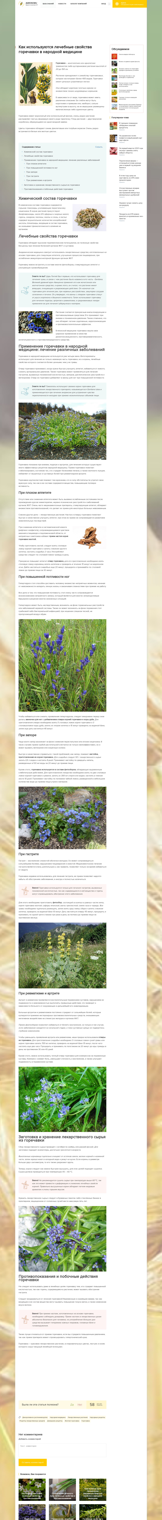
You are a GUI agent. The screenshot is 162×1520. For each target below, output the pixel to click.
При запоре (32, 172)
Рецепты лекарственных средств (32, 1421)
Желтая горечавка (72, 1421)
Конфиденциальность (91, 1505)
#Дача (132, 4)
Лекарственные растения (78, 1417)
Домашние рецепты (54, 1421)
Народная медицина (57, 1417)
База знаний (48, 4)
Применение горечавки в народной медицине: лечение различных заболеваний (62, 160)
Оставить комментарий (33, 1462)
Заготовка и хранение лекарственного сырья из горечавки (52, 185)
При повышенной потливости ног (42, 168)
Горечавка (86, 1421)
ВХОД (106, 3)
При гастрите (32, 176)
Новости (62, 4)
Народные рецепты (97, 1417)
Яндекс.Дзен (43, 1504)
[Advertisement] (81, 24)
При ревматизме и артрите (39, 180)
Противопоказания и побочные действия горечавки (48, 189)
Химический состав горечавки (38, 152)
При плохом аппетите (36, 163)
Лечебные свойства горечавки (38, 156)
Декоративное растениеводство (35, 1417)
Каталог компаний (79, 4)
